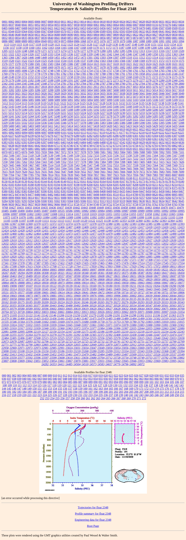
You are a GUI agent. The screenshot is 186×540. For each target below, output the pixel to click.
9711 (70, 204)
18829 (149, 279)
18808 (101, 279)
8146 (57, 181)
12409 (85, 227)
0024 (122, 21)
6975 (18, 152)
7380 (90, 162)
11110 (38, 220)
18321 (61, 272)
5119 (43, 103)
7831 (57, 175)
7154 (103, 155)
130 (115, 385)
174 (156, 388)
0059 (83, 24)
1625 (155, 64)
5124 (76, 103)
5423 (129, 126)
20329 (157, 302)
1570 (148, 60)
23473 (77, 354)
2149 (11, 77)
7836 (63, 175)
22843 (85, 344)
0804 (96, 34)
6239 (31, 135)
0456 (103, 28)
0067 (135, 24)
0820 (122, 34)
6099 (57, 132)
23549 (181, 354)
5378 (83, 122)
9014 (31, 197)
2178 (5, 80)
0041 (24, 24)
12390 (173, 223)
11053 (116, 214)
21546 (13, 321)
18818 (109, 279)
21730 (101, 321)
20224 (61, 302)
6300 (129, 135)
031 (161, 375)
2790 (122, 83)
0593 (122, 31)
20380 (45, 305)
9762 (155, 204)
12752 (141, 250)
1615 (96, 64)
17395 (45, 263)
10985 (109, 210)
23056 (125, 347)
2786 (96, 83)
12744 (85, 250)
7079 (90, 152)
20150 (180, 299)
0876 (148, 38)
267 (118, 398)
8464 (175, 191)
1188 (128, 47)
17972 (157, 266)
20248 (93, 302)
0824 (148, 34)
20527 (109, 305)
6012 (109, 129)
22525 (61, 338)
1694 (11, 70)
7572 (181, 165)
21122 (29, 315)
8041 (38, 178)
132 (125, 385)
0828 (162, 34)
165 (111, 388)
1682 (122, 67)
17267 (125, 259)
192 (65, 391)
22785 (21, 344)
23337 (133, 351)
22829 (69, 344)
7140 (57, 155)
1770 (11, 73)
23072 (157, 347)
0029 (148, 21)
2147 (181, 73)
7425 (175, 162)
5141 (181, 103)
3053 (135, 86)
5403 (31, 126)
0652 (44, 34)
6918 (116, 148)
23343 (141, 351)
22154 (61, 331)
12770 (29, 253)
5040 (135, 93)
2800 (181, 83)
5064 (83, 96)
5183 (44, 109)
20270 (109, 302)
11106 (14, 220)
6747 (77, 145)
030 (156, 375)
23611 (76, 357)
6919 (122, 148)
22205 (117, 331)
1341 (103, 54)
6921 (135, 148)
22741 (117, 341)
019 (100, 375)
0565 (31, 31)
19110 (37, 285)
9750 (103, 204)
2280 (162, 80)
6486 (96, 142)
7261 (18, 162)
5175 (175, 106)
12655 (5, 246)
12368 (21, 223)
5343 (50, 122)
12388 (165, 223)
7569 (175, 165)
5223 (77, 113)
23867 (69, 361)
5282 (135, 116)
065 (151, 378)
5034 (96, 93)
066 (156, 378)
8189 (37, 184)
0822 (135, 34)
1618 (116, 64)
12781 (93, 253)
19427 (133, 289)
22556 (101, 338)
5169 (135, 106)
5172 (155, 106)
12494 (181, 233)
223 (39, 395)
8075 (83, 178)
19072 (173, 282)
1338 (83, 54)
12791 (165, 253)
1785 (83, 73)
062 (136, 378)
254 (52, 398)
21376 (180, 315)
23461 (69, 354)
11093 (101, 217)
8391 (50, 191)
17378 (21, 263)
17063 (13, 259)
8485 (63, 194)
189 (50, 391)
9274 (175, 197)
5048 (175, 93)
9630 (142, 201)
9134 (122, 197)
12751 (133, 250)
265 (108, 398)
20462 (61, 305)
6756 (135, 145)
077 (29, 382)
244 (146, 395)
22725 (85, 341)
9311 (89, 201)
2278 (148, 80)
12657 (21, 246)
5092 (77, 100)
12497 (13, 237)
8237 (44, 188)
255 (57, 398)
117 (49, 385)
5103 (136, 100)
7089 (148, 152)
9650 (11, 204)
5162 (90, 106)
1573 (168, 60)
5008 (116, 90)
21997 (125, 328)
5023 (24, 93)
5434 (168, 126)
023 (121, 375)
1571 (155, 60)
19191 (117, 285)
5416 (83, 126)
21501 (149, 318)
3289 (57, 90)
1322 (11, 54)
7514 (50, 165)
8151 (70, 181)
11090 (77, 217)
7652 (83, 171)
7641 (50, 171)
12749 (117, 250)
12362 (155, 220)
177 (172, 388)
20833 (45, 312)
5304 (37, 119)
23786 (173, 357)
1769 (5, 73)
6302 (142, 135)
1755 (96, 70)
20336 (173, 302)
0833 (11, 38)
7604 (122, 168)
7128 (37, 155)
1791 (122, 73)
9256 (135, 197)
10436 (52, 207)
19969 (77, 295)
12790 (157, 253)
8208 (135, 184)
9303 (63, 201)
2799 (175, 83)
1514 (155, 57)
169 (131, 388)
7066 (50, 152)
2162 (90, 77)
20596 (45, 308)
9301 (50, 201)
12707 (93, 246)
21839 (53, 325)
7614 (181, 168)
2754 (57, 83)
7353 (70, 162)
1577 (11, 64)
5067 (103, 96)
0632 (142, 31)
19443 (149, 289)
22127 (45, 331)
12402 (45, 227)
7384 (103, 162)
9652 (18, 204)
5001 (70, 90)
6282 (90, 135)
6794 (162, 145)
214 (177, 391)
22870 (109, 344)
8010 (5, 178)
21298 (132, 315)
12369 (29, 223)
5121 (57, 103)
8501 (109, 194)
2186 (37, 80)
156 (65, 388)
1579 (24, 64)
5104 (142, 100)
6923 (148, 148)
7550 (103, 165)
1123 (70, 44)
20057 (5, 299)
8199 (83, 184)
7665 (116, 171)
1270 (37, 51)
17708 (53, 266)
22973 (37, 347)
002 (14, 375)
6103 (77, 132)
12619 (85, 240)
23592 (29, 357)
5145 (24, 106)
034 (177, 375)
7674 (148, 171)
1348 (142, 54)
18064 (45, 269)
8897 (181, 194)
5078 (168, 96)
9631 (148, 201)
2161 (83, 77)
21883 (141, 325)
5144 (18, 106)
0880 (168, 38)
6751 (103, 145)
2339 (168, 80)
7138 (44, 155)
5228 (109, 113)
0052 (37, 24)
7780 (24, 175)
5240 (5, 116)
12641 (77, 243)
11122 (91, 220)
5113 (11, 103)
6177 (122, 132)
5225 (90, 113)
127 (100, 385)
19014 (85, 282)
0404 (181, 24)
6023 (148, 129)
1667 (37, 67)
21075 (5, 315)
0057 (70, 24)
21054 (181, 312)
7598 (90, 168)
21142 (44, 315)
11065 (171, 214)
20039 (149, 295)
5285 (155, 116)
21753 (117, 321)
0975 (63, 41)
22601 (133, 338)
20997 (165, 312)
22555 (93, 338)
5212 (11, 113)
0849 (63, 38)
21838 (45, 325)
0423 (63, 28)
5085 (31, 100)
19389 (93, 289)
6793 (155, 145)
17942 (141, 266)
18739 (29, 279)
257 (67, 398)
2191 (70, 80)
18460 (5, 276)
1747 (44, 70)
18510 (37, 276)
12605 (157, 237)
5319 (122, 119)
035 (182, 375)
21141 (37, 315)
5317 (109, 119)
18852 (165, 279)
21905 (5, 328)
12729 (21, 250)
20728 (21, 312)
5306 (50, 119)
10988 (133, 210)
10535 (61, 210)
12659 (37, 246)
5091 (70, 100)
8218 (18, 188)
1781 (57, 73)
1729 (31, 70)
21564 (21, 321)
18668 (149, 276)
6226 (5, 135)
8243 (50, 188)
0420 (44, 28)
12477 (93, 233)
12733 (37, 250)
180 (4, 391)
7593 (57, 168)
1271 (44, 51)
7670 (135, 171)
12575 (125, 237)
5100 (116, 100)
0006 (37, 21)
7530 (63, 165)
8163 (96, 181)
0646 (11, 34)
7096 (175, 152)
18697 (173, 276)
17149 (53, 259)
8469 (5, 194)
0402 (175, 24)
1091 (162, 41)
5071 (122, 96)
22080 (181, 328)
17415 (53, 263)
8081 (90, 178)
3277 (162, 86)
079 (39, 382)
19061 (133, 282)
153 (50, 388)
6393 (24, 142)
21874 (117, 325)
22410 (125, 334)
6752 (109, 145)
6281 (83, 135)
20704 (5, 312)
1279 (96, 51)
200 (106, 391)
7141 (63, 155)
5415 (77, 126)
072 (4, 382)
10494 (29, 210)
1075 (96, 41)
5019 (5, 93)
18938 (53, 282)
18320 (53, 272)
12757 (165, 250)
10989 (141, 210)
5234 (148, 113)
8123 (155, 178)
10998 (22, 214)
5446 (11, 129)
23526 (157, 354)
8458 (162, 191)
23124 (29, 351)
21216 (68, 315)
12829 (85, 256)
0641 (162, 31)
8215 (181, 184)
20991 (157, 312)
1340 (96, 54)
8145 (50, 181)
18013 (173, 266)
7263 (31, 162)
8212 (162, 184)
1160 (31, 47)
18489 (29, 276)
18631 (117, 276)
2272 (109, 80)
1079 (122, 41)
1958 (142, 73)
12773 (37, 253)
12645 (109, 243)
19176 (101, 285)
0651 (37, 34)
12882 (125, 256)
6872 (181, 145)
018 (95, 375)
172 (146, 388)
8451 (155, 191)
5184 (50, 109)
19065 (149, 282)
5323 (148, 119)
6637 (5, 145)
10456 (116, 207)
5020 (11, 93)
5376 (70, 122)
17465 (101, 263)
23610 (69, 357)
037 (9, 378)
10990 (149, 210)
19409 (117, 289)
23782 (165, 357)
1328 (44, 54)
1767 (175, 70)
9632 (155, 201)
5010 (129, 90)
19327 (29, 289)
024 (126, 375)
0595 (135, 31)
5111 (181, 100)
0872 (122, 38)
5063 (77, 96)
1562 (96, 60)
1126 (89, 44)
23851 (37, 361)
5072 (129, 96)
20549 (157, 305)
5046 (162, 93)
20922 (93, 312)
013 (70, 375)
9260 (148, 197)
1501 (90, 57)
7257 (181, 158)
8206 (122, 184)
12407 (69, 227)
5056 (37, 96)
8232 (37, 188)
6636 (181, 142)
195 (80, 391)
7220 (122, 158)
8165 (109, 181)
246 (156, 395)
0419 (37, 28)
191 (60, 391)
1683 (129, 67)
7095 (168, 152)
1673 (77, 67)
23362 (157, 351)
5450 (37, 129)
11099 (140, 217)
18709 (181, 276)
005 (29, 375)
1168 (83, 47)
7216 (109, 158)
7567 (162, 165)
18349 (93, 272)
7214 (96, 158)
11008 (53, 214)
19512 (181, 289)
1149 (141, 44)
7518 (57, 165)
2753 (50, 83)
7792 (37, 175)
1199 (147, 47)
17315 (157, 259)
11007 (45, 214)
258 (72, 398)
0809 (116, 34)
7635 (44, 171)
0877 (155, 38)
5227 (103, 113)
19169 (93, 285)
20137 (148, 299)
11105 (6, 220)
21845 (69, 325)
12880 (109, 256)
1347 (135, 54)
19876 (45, 295)
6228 (18, 135)
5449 (31, 129)
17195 (93, 259)
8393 (63, 191)
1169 (89, 47)
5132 (122, 103)
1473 (83, 57)
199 (100, 391)
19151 (85, 285)
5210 (181, 109)
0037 (11, 24)
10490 (21, 210)
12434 (61, 230)
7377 (77, 162)
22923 (149, 344)
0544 (11, 31)
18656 (141, 276)
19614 (61, 292)
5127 (96, 103)
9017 (37, 197)
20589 (29, 308)
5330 (11, 122)
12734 (45, 250)
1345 (122, 54)
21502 (157, 318)
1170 (96, 47)
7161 (148, 155)
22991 (61, 347)
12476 (85, 233)
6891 (83, 148)
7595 (70, 168)
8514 (129, 194)
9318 (116, 201)
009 (50, 375)
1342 (109, 54)
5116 (31, 103)
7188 (50, 158)
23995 (173, 361)
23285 (101, 351)
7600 (103, 168)
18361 (101, 272)
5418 (96, 126)
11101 (156, 217)
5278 (109, 116)
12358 (131, 220)
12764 (181, 250)
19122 (53, 285)
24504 (77, 364)
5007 (109, 90)
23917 (93, 361)
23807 (5, 361)
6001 (70, 129)
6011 (103, 129)
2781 (63, 83)
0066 (129, 24)
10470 (164, 207)
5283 (142, 116)
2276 (135, 80)
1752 (77, 70)
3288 (50, 90)
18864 (5, 282)
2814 (18, 86)
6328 (31, 139)
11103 (171, 217)
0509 (175, 28)
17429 (77, 263)
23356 (149, 351)
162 (95, 388)
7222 (135, 158)
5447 (18, 129)
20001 (125, 295)
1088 (142, 41)
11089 (69, 217)
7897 (109, 175)
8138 (18, 181)
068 (167, 378)
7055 (37, 152)
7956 (135, 175)
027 (141, 375)
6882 (37, 148)
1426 (24, 57)
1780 (50, 73)
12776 (61, 253)
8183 (11, 184)
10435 (44, 207)
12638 (53, 243)
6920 (129, 148)
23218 (77, 351)
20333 (165, 302)
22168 (77, 331)
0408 (24, 28)
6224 (174, 132)
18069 (61, 269)
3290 (63, 90)
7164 (155, 155)
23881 (85, 361)
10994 (173, 210)
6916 (103, 148)
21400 (21, 318)
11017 (77, 214)
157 (70, 388)
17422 (61, 263)
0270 (162, 24)
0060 (90, 24)
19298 (180, 285)
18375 (125, 272)
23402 (5, 354)
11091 (85, 217)
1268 (31, 51)
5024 (31, 93)
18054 (37, 269)
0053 (44, 24)
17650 (37, 266)
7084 (122, 152)
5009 (122, 90)
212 (167, 391)
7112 (24, 155)
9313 (103, 201)
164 (106, 388)
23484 (101, 354)
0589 (103, 31)
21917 (21, 328)
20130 (108, 299)
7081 (103, 152)
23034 (85, 347)
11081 (30, 217)
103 (161, 382)
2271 (103, 80)
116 (44, 385)
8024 (18, 178)
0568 (50, 31)
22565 (109, 338)
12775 (53, 253)
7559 (142, 165)
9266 (168, 197)
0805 (103, 34)
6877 (18, 148)
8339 (142, 188)
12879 (101, 256)
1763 (148, 70)
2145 (168, 73)
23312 (117, 351)
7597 (83, 168)
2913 (103, 86)
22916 (141, 344)
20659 (149, 308)
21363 (172, 315)
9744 (90, 204)
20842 (53, 312)
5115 (24, 103)
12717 (149, 246)
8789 (135, 194)
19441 (141, 289)
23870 (77, 361)
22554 (85, 338)
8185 (24, 184)
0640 (155, 31)
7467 (31, 165)
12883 (133, 256)
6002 (77, 129)
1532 (57, 60)
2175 (175, 77)
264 (103, 398)
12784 (117, 253)
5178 (11, 109)
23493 (117, 354)
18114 (124, 269)
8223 (24, 188)
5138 (161, 103)
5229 (116, 113)
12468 (45, 233)
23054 (117, 347)
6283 (96, 135)
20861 (61, 312)
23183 (53, 351)
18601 (93, 276)
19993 (109, 295)
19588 (29, 292)
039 (19, 378)
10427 (12, 207)
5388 (129, 122)
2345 (24, 83)
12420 (165, 227)
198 (95, 391)
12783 (109, 253)
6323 (24, 139)
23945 (125, 361)
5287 (162, 116)
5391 (148, 122)
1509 (122, 57)
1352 (168, 54)
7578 (18, 168)
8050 (44, 178)
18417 (165, 272)
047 (60, 378)
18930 (45, 282)
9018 (44, 197)
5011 (135, 90)
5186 (57, 109)
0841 (57, 38)
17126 (37, 259)
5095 (96, 100)
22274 (45, 334)
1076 (103, 41)
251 (182, 395)
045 (50, 378)
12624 (125, 240)
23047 (93, 347)
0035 (5, 24)
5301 (18, 119)
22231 (157, 331)
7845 (77, 175)
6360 (148, 139)
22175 (85, 331)
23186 (61, 351)
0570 (63, 31)
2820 (57, 86)
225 (50, 395)
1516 (168, 57)
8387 (37, 191)
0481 (148, 28)
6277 (57, 135)
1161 (38, 47)
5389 (135, 122)
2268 (83, 80)
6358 (135, 139)
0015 (90, 21)
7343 (44, 162)
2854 (77, 86)
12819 (5, 256)
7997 (162, 175)
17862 (101, 266)
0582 (83, 31)
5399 (5, 126)
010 (55, 375)
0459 (122, 28)
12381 (117, 223)
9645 (181, 201)
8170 (129, 181)
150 (34, 388)
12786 (133, 253)
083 (60, 382)
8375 (175, 188)
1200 (154, 47)
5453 (57, 129)
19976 (93, 295)
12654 (181, 243)
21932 (29, 328)
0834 (18, 38)
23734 (125, 357)
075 (19, 382)
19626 (77, 292)
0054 (50, 24)
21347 (164, 315)
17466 (109, 263)
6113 (83, 132)
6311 (18, 139)
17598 (13, 266)
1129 (109, 44)
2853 (70, 86)
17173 (77, 259)
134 (136, 385)
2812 (5, 86)
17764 (77, 266)
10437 (60, 207)
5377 (77, 122)
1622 (135, 64)
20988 (149, 312)
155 (60, 388)
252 (42, 398)
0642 (168, 31)
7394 (116, 162)
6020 (129, 129)
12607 (173, 237)
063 (141, 378)
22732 (101, 341)
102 (156, 382)
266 (113, 398)
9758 (135, 204)
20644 (141, 308)
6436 (70, 142)
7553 (116, 165)
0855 (96, 38)
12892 (181, 256)
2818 (44, 86)
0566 (37, 31)
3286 (37, 90)
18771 (69, 279)
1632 (181, 64)
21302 (140, 315)
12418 (149, 227)
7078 (83, 152)
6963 (168, 148)
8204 (109, 184)
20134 (124, 299)
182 (14, 391)
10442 (76, 207)
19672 (101, 292)
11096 (116, 217)
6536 (109, 142)
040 (24, 378)
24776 (117, 364)
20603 (61, 308)
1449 (44, 57)
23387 (173, 351)
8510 (116, 194)
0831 (181, 34)
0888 (18, 41)
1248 (24, 51)
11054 (124, 214)
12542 (45, 237)
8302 (129, 188)
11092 (93, 217)
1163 (51, 47)
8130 (5, 181)
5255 (96, 116)
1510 (129, 57)
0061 (96, 24)
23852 (45, 361)
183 (19, 391)
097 (131, 382)
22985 (53, 347)
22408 (117, 334)
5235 (155, 113)
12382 (125, 223)
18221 (164, 269)
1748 (50, 70)
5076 (155, 96)
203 (121, 391)
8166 (116, 181)
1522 (24, 60)
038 (14, 378)
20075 (29, 299)
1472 (77, 57)
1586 (70, 64)
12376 (77, 223)
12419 (157, 227)
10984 (101, 210)
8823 (162, 194)
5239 (181, 113)
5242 (18, 116)
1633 (5, 67)
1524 (37, 60)
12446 (85, 230)
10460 (132, 207)
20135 (132, 299)
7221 (129, 158)
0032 (168, 21)
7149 (70, 155)
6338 (70, 139)
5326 (168, 119)
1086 (129, 41)
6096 (38, 132)
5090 (64, 100)
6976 (24, 152)
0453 (83, 28)
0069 (148, 24)
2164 (103, 77)
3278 (168, 86)
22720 (61, 341)
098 (136, 382)
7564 (155, 165)
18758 (45, 279)
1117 (32, 44)
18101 (109, 269)
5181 (31, 109)
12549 (69, 237)
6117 (96, 132)
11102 (163, 217)
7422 (168, 162)
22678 (13, 341)
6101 (64, 132)
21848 (77, 325)
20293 (141, 302)
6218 (142, 132)
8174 (148, 181)
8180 (181, 181)
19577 (21, 292)
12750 (125, 250)
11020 (101, 214)
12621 (101, 240)
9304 (70, 201)
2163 (96, 77)
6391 (11, 142)
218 (14, 395)
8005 (168, 175)
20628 (117, 308)
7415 (162, 162)
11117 (68, 220)
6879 (24, 148)
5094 (90, 100)
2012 (148, 73)
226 (55, 395)
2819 (50, 86)
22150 (53, 331)
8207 (129, 184)
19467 (165, 289)
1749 (57, 70)
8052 (51, 178)
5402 (24, 126)
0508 (168, 28)
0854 (90, 38)
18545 (45, 276)
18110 (117, 269)
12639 (61, 243)
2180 (18, 80)
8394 (70, 191)
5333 (31, 122)
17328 (173, 259)
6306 (168, 135)
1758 (116, 70)
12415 (125, 227)
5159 (70, 106)
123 (80, 385)
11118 (76, 220)
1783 (70, 73)
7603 (116, 168)
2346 (31, 83)
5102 (129, 100)
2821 (63, 86)
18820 (117, 279)
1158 (19, 47)
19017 (93, 282)
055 (100, 378)
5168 (129, 106)
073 (9, 382)
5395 (162, 122)
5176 (181, 106)
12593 (141, 237)
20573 (5, 308)
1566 (122, 60)
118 (54, 385)
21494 (133, 318)
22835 (77, 344)
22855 (101, 344)
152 (45, 388)
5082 (11, 100)
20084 (45, 299)
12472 (61, 233)
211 (161, 391)
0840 (50, 38)
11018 (85, 214)
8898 (5, 197)
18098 (101, 269)
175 (161, 388)
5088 (51, 100)
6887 (63, 148)
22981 (45, 347)
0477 (129, 28)
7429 (5, 165)
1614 (90, 64)
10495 (37, 210)
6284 (103, 135)
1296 (129, 51)
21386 (13, 318)
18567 (69, 276)
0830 (175, 34)
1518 (181, 57)
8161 (83, 181)
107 (182, 382)
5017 (175, 90)
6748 (83, 145)
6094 (24, 132)
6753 (116, 145)
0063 (109, 24)
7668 (129, 171)
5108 (168, 100)
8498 (96, 194)
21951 (53, 328)
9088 (63, 197)
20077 (37, 299)
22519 (53, 338)
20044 (173, 295)
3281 (5, 90)
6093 (18, 132)
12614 (45, 240)
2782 (70, 83)
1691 (175, 67)
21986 (109, 328)
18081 (69, 269)
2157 (63, 77)
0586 (96, 31)
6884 (50, 148)
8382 (18, 191)
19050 (125, 282)
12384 (141, 223)
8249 (63, 188)
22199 (109, 331)
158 (75, 388)
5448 (24, 129)
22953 (173, 344)
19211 (132, 285)
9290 (11, 201)
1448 (37, 57)
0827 (155, 34)
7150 (76, 155)
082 (55, 382)
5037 (116, 93)
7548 (96, 165)
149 (29, 388)
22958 (5, 347)
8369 (155, 188)
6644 (50, 145)
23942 (117, 361)
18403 (157, 272)
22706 (45, 341)
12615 (53, 240)
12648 (133, 243)
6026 (168, 129)
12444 (69, 230)
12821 (21, 256)
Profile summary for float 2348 (93, 513)
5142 (5, 106)
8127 (174, 178)
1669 (50, 67)
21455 (69, 318)
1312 (135, 51)
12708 (101, 246)
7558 (135, 165)
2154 (44, 77)
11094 (109, 217)
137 (151, 385)
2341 (181, 80)
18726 (13, 279)
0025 (129, 21)
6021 (135, 129)
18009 (165, 266)
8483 (57, 194)
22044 (141, 328)
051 (80, 378)
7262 (24, 162)
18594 (85, 276)
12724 (173, 246)
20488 (69, 305)
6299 (122, 135)
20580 (21, 308)
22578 (117, 338)
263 (98, 398)
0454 (90, 28)
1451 (57, 57)
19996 (117, 295)
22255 (13, 334)
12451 (125, 230)
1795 (135, 73)
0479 (142, 28)
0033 (175, 21)
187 (39, 391)
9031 (57, 197)
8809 (148, 194)
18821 (125, 279)
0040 (18, 24)
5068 (109, 96)
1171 (102, 47)
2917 (129, 86)
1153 (166, 44)
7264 (37, 162)
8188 (31, 184)
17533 (149, 263)
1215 (11, 51)
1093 (175, 41)
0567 (44, 31)
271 (139, 398)
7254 (175, 158)
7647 (63, 171)
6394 (31, 142)
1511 (135, 57)
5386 (122, 122)
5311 (83, 119)
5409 (37, 126)
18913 (29, 282)
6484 (83, 142)
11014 (69, 214)
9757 (129, 204)
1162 (44, 47)
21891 (165, 325)
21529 (181, 318)
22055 (149, 328)
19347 (53, 289)
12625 (133, 240)
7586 (37, 168)
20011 (140, 295)
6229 (24, 135)
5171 (148, 106)
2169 (135, 77)
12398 (21, 227)
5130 (109, 103)
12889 (173, 256)
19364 (77, 289)
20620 (93, 308)
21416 (29, 318)
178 (177, 388)
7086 (135, 152)
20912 (77, 312)
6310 (11, 139)
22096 (29, 331)
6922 (142, 148)
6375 (168, 139)
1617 (109, 64)
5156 (50, 106)
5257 (103, 116)
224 (45, 395)
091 (100, 382)
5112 (5, 103)
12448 (101, 230)
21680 (85, 321)
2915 (116, 86)
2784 (83, 83)
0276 (168, 24)
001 (9, 375)
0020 (116, 21)
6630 (148, 142)
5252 (83, 116)
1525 (44, 60)
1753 (83, 70)
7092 (162, 152)
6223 (168, 132)
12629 (165, 240)
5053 (24, 96)
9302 (57, 201)
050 (75, 378)
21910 (13, 328)
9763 (162, 204)
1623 (142, 64)
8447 (142, 191)
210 (156, 391)
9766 (181, 204)
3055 (148, 86)
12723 (165, 246)
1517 (175, 57)
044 (45, 378)
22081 (5, 331)
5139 (168, 103)
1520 (11, 60)
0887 (11, 41)
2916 (122, 86)
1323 (18, 54)
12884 (141, 256)
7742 (18, 175)
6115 (90, 132)
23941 (109, 361)
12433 (53, 230)
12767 (5, 253)
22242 (173, 331)
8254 (83, 188)
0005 (31, 21)
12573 (117, 237)
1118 (38, 44)
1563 (103, 60)
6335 (50, 139)
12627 (149, 240)
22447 (157, 334)
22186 (101, 331)
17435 (85, 263)
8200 (90, 184)
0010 (57, 21)
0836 (31, 38)
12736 (53, 250)
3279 (175, 86)
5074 (142, 96)
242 (136, 395)
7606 (135, 168)
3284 (24, 90)
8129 (181, 178)
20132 (116, 299)
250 (177, 395)
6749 (90, 145)
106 (177, 382)
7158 (129, 155)
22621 (149, 338)
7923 (116, 175)
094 (116, 382)
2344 (18, 83)
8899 (11, 197)
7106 (11, 155)
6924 (155, 148)
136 (146, 385)
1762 (142, 70)
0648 (18, 34)
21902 (181, 325)
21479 (101, 318)
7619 (18, 171)
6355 (116, 139)
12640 (69, 243)
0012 (70, 21)
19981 (101, 295)
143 (181, 385)
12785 (125, 253)
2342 (5, 83)
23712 (109, 357)
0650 (31, 34)
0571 (70, 31)
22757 (165, 341)
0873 (129, 38)
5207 (162, 109)
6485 (90, 142)
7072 (63, 152)
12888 (165, 256)
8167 (122, 181)
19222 (148, 285)
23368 (165, 351)
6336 (57, 139)
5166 (116, 106)
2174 (168, 77)
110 (15, 385)
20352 (5, 305)
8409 (109, 191)
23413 (13, 354)
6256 (37, 135)
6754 (122, 145)
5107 (162, 100)
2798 (168, 83)
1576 (5, 64)
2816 (31, 86)
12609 (5, 240)
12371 (45, 223)
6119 (102, 132)
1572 (162, 60)
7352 (63, 162)
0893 (31, 41)
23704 (101, 357)
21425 (37, 318)
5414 (70, 126)
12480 (117, 233)
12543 (53, 237)
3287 (44, 90)
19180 (109, 285)
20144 (164, 299)
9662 (50, 204)
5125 (83, 103)
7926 (122, 175)
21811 (172, 321)
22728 (93, 341)
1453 (70, 57)
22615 (141, 338)
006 (34, 375)
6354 (109, 139)
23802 (181, 357)
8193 (50, 184)
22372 (101, 334)
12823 (37, 256)
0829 (168, 34)
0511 (4, 31)
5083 (18, 100)
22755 (157, 341)
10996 (6, 214)
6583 (129, 142)
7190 (63, 158)
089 (90, 382)
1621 (129, 64)
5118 (37, 103)
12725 (181, 246)
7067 (57, 152)
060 (126, 378)
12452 (133, 230)
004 (24, 375)
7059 (44, 152)
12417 (141, 227)
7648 (70, 171)
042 (34, 378)
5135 (142, 103)
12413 (117, 227)
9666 (57, 204)
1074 (90, 41)
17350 (13, 263)
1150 (147, 44)
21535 (5, 321)
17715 (61, 266)
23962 (149, 361)
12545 (61, 237)
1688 (162, 67)
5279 (116, 116)
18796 (93, 279)
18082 (77, 269)
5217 (44, 113)
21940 (45, 328)
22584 (125, 338)
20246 (85, 302)
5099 (109, 100)
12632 (5, 243)
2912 (96, 86)
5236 (162, 113)
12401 (37, 227)
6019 (122, 129)
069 (172, 378)
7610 (155, 168)
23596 (37, 357)
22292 (77, 334)
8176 (162, 181)
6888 (70, 148)
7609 (148, 168)
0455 (96, 28)
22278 (53, 334)
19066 (157, 282)
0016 (96, 21)
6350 (90, 139)
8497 (90, 194)
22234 (165, 331)
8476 (24, 194)
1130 (115, 44)
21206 (60, 315)
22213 (133, 331)
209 (151, 391)
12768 (13, 253)
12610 (13, 240)
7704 (11, 175)
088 (85, 382)
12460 (13, 233)
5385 (116, 122)
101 (151, 382)
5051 (11, 96)
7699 (181, 171)
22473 (165, 334)
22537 (69, 338)
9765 (175, 204)
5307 (57, 119)
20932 (109, 312)
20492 (77, 305)
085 (70, 382)
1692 (181, 67)
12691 (53, 246)
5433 (162, 126)
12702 (85, 246)
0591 (109, 31)
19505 (173, 289)
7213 (90, 158)
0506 (155, 28)
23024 (69, 347)
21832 (29, 325)
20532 (125, 305)
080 (45, 382)
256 (62, 398)
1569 (142, 60)
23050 (109, 347)
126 (95, 385)
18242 (180, 269)
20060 (21, 299)
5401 (18, 126)
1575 (181, 60)
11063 (164, 214)
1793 (129, 73)
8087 (109, 178)
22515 (45, 338)
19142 (77, 285)
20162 (5, 302)
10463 (148, 207)
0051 (31, 24)
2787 (103, 83)
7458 (24, 165)
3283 (18, 90)
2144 (162, 73)
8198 (77, 184)
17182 (85, 259)
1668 (44, 67)
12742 (77, 250)
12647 (125, 243)
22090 (13, 331)
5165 (109, 106)
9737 (83, 204)
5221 (63, 113)
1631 (175, 64)
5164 (103, 106)
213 (172, 391)
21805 (157, 321)
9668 (63, 204)
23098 (5, 351)
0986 (77, 41)
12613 (37, 240)
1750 (63, 70)
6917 (109, 148)
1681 (116, 67)
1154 (173, 44)
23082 (173, 347)
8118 (142, 178)
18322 (69, 272)
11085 (53, 217)
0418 (31, 28)
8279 (103, 188)
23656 (85, 357)
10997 (14, 214)
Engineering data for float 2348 (93, 519)
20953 (117, 312)
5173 (162, 106)
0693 (90, 34)
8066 (70, 178)
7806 (44, 175)
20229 (69, 302)
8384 (31, 191)
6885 (57, 148)
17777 (85, 266)
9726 (77, 204)
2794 (142, 83)
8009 (181, 175)
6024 (155, 129)
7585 (31, 168)
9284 (5, 201)
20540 (141, 305)
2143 (155, 73)
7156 (116, 155)
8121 (148, 178)
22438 (133, 334)
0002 (11, 21)
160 (85, 388)
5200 (148, 109)
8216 (5, 188)
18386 (133, 272)
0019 (109, 21)
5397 (175, 122)
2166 (116, 77)
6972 (11, 152)
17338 (181, 259)
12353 (123, 220)
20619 (85, 308)
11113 (60, 220)
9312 (96, 201)
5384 (109, 122)
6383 (5, 142)
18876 (13, 282)
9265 (162, 197)
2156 (57, 77)
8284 (116, 188)
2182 (31, 80)
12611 (21, 240)
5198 (135, 109)
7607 (142, 168)
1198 (141, 47)
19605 (53, 292)
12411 (100, 227)
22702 (37, 341)
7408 (148, 162)
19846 (21, 295)
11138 (107, 220)
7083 (116, 152)
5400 (11, 126)
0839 (44, 38)
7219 (116, 158)
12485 (157, 233)
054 (95, 378)
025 (131, 375)
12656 (13, 246)
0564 (24, 31)
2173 (162, 77)
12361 (147, 220)
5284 (148, 116)
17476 (125, 263)
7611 (161, 168)
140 (166, 385)
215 (182, 391)
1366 (11, 57)
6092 (11, 132)
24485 (69, 364)
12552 (93, 237)
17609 (21, 266)
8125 (161, 178)
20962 (125, 312)
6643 (44, 145)
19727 (141, 292)
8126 (168, 178)
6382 (181, 139)
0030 (155, 21)
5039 (129, 93)
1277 (83, 51)
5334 (37, 122)
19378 (85, 289)
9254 (129, 197)
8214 (175, 184)
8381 (11, 191)
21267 (84, 315)
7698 (175, 171)
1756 (103, 70)
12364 (171, 220)
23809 (21, 361)
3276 (155, 86)
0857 (109, 38)
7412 (155, 162)
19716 (125, 292)
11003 (37, 214)
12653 (173, 243)
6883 (44, 148)
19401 (109, 289)
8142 (31, 181)
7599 (96, 168)
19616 (69, 292)
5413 (63, 126)
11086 (61, 217)
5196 (122, 109)
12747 (101, 250)
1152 (160, 44)
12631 (181, 240)
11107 (22, 220)
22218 (141, 331)
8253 (77, 188)
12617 (69, 240)
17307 (141, 259)
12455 (157, 230)
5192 (96, 109)
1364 (181, 54)
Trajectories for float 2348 (93, 507)
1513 (148, 57)
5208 (168, 109)
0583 (90, 31)
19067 (165, 282)
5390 (142, 122)
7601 (109, 168)
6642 (37, 145)
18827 (141, 279)
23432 (29, 354)
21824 (13, 325)
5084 (24, 100)
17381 (29, 263)
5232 (135, 113)
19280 (164, 285)
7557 (129, 165)
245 (151, 395)
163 (100, 388)
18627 (109, 276)
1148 (134, 44)
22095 (21, 331)
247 (161, 395)
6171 (116, 132)
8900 (18, 197)
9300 (44, 201)
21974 (85, 328)
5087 (44, 100)
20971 (141, 312)
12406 (61, 227)
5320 (129, 119)
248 (167, 395)
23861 (61, 361)
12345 (115, 220)
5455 (63, 129)
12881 (117, 256)
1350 (155, 54)
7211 (76, 158)
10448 (92, 207)
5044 (148, 93)
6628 (135, 142)
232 (85, 395)
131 (120, 385)
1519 (5, 60)
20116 (100, 299)
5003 (83, 90)
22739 (109, 341)
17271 (133, 259)
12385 (149, 223)
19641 (85, 292)
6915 (96, 148)
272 (144, 398)
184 (24, 391)
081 (50, 382)
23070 (149, 347)
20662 (157, 308)
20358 (21, 305)
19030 (109, 282)
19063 (141, 282)
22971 (21, 347)
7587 (44, 168)
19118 (44, 285)
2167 (122, 77)
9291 (18, 201)
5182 (37, 109)
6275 (44, 135)
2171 (148, 77)
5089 (57, 100)
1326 (31, 54)
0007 (44, 21)
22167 (69, 331)
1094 (181, 41)
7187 (44, 158)
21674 (69, 321)
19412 (125, 289)
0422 (57, 28)
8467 (181, 191)
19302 (5, 289)
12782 (101, 253)
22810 (53, 344)
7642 (57, 171)
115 (39, 385)
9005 (24, 197)
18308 (45, 272)
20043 (165, 295)
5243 (24, 116)
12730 (29, 250)
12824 (45, 256)
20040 (157, 295)
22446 (149, 334)
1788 (103, 73)
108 (4, 385)
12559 (109, 237)
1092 (168, 41)
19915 (61, 295)
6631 (155, 142)
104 (167, 382)
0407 (18, 28)
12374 (69, 223)
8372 (162, 188)
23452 (53, 354)
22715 (53, 341)
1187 (121, 47)
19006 (77, 282)
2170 (142, 77)
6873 (5, 148)
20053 (181, 295)
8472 (11, 194)
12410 (93, 227)
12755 (157, 250)
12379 (101, 223)
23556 (5, 357)
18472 (21, 276)
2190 (63, 80)
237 (111, 395)
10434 (36, 207)
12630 (173, 240)
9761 (148, 204)
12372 (53, 223)
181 (9, 391)
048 (65, 378)
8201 (96, 184)
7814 (50, 175)
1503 (103, 57)
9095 (90, 197)
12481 (125, 233)
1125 (83, 44)
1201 (160, 47)
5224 (83, 113)
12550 (77, 237)
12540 (29, 237)
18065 (53, 269)
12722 (157, 246)
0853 (83, 38)
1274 (63, 51)
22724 (77, 341)
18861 (173, 279)
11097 (124, 217)
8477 (31, 194)
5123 (70, 103)
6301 (135, 135)
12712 (125, 246)
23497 (125, 354)
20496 (85, 305)
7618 (11, 171)
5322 (142, 119)
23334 (125, 351)
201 (111, 391)
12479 (109, 233)
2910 (83, 86)
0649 (24, 34)
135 (141, 385)
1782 (63, 73)
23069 (141, 347)
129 (110, 385)
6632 (162, 142)
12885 (149, 256)
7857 (96, 175)
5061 (63, 96)
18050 (29, 269)
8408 (103, 191)
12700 (69, 246)
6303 (148, 135)
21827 (21, 325)
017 (90, 375)
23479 (85, 354)
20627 (109, 308)
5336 (44, 122)
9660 (44, 204)
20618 (77, 308)
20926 (101, 312)
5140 (174, 103)
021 (111, 375)
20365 (29, 305)
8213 (168, 184)
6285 (109, 135)
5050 (5, 96)
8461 (168, 191)
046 (55, 378)
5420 (109, 126)
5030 (70, 93)
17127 (45, 259)
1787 (96, 73)
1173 (115, 47)
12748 (109, 250)
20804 (29, 312)
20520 (93, 305)
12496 (5, 237)
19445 (157, 289)
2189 (57, 80)
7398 (122, 162)
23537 (173, 354)
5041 (142, 93)
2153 (37, 77)
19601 (45, 292)
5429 (155, 126)
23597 (45, 357)
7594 (63, 168)
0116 (155, 24)
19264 (156, 285)
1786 (90, 73)
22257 (21, 334)
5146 (31, 106)
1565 (116, 60)
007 (39, 375)
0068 (142, 24)
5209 (175, 109)
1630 (168, 64)
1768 (181, 70)
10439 (68, 207)
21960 (61, 328)
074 (14, 382)
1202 (167, 47)
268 (123, 398)
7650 (77, 171)
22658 (181, 338)
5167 (122, 106)
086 (75, 382)
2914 (109, 86)
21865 (101, 325)
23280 (93, 351)
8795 (142, 194)
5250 (70, 116)
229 (70, 395)
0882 (181, 38)
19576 (13, 292)
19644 (93, 292)
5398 (181, 122)
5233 (142, 113)
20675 (165, 308)
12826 (61, 256)
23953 (141, 361)
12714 (133, 246)
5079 (175, 96)
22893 (125, 344)
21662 (45, 321)
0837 (37, 38)
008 (45, 375)
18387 (141, 272)
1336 (70, 54)
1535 (70, 60)
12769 (21, 253)
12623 (117, 240)
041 (29, 378)
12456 (165, 230)
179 (182, 388)
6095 (31, 132)
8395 (77, 191)
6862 (175, 145)
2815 (24, 86)
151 (39, 388)
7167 (174, 155)
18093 (85, 269)
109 (9, 385)
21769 (125, 321)
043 (39, 378)
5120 (50, 103)
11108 (30, 220)
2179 (11, 80)
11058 (148, 214)
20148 (172, 299)
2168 (129, 77)
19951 (69, 295)
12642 (85, 243)
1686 (148, 67)
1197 (134, 47)
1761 (135, 70)
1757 (109, 70)
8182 (5, 184)
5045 (155, 93)
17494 (133, 263)
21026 (173, 312)
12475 (77, 233)
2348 (44, 83)
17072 (21, 259)
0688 (57, 34)
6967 (175, 148)
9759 (142, 204)
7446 (18, 165)
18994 (69, 282)
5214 (24, 113)
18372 (117, 272)
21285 (100, 315)
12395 (5, 227)
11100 (148, 217)
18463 (13, 276)
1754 (90, 70)
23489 (109, 354)
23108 (21, 351)
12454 (149, 230)
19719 (133, 292)
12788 (149, 253)
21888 (149, 325)
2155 (50, 77)
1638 (31, 67)
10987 (125, 210)
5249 (63, 116)
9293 (24, 201)
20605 (69, 308)
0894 (37, 41)
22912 (133, 344)
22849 (93, 344)
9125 (116, 197)
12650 (149, 243)
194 (75, 391)
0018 (103, 21)
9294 (31, 201)
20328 (149, 302)
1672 (70, 67)
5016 (168, 90)
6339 (77, 139)
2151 (24, 77)
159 (80, 388)
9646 (5, 204)
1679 (109, 67)
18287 (13, 272)
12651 (157, 243)
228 (65, 395)
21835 (37, 325)
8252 (70, 188)
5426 (148, 126)
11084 (45, 217)
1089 (148, 41)
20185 (29, 302)
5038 (122, 93)
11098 (132, 217)
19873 (29, 295)
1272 (50, 51)
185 (29, 391)
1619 (122, 64)
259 (78, 398)
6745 (63, 145)
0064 (116, 24)
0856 (103, 38)
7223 (142, 158)
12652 (165, 243)
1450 (50, 57)
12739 (61, 250)
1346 (129, 54)
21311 (148, 315)
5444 (181, 126)
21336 (156, 315)
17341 (5, 263)
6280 (77, 135)
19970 (85, 295)
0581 (77, 31)
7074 (70, 152)
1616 (103, 64)
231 (80, 395)
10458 (124, 207)
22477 (181, 334)
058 (116, 378)
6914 (90, 148)
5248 (57, 116)
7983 (155, 175)
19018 (101, 282)
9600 (129, 201)
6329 (37, 139)
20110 (93, 299)
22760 (173, 341)
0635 (148, 31)
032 (167, 375)
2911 (89, 86)
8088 (116, 178)
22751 (141, 341)
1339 (90, 54)
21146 (52, 315)
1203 (173, 47)
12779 (77, 253)
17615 (29, 266)
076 (24, 382)
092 (106, 382)
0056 (63, 24)
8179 (175, 181)
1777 (31, 73)
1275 (70, 51)
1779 (44, 73)
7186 (37, 158)
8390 (44, 191)
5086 (38, 100)
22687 (21, 341)
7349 (57, 162)
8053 (57, 178)
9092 (77, 197)
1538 (90, 60)
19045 (117, 282)
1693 (5, 70)
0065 (122, 24)
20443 (53, 305)
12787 (141, 253)
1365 (5, 57)
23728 (117, 357)
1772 (18, 73)
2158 (70, 77)
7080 (96, 152)
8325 (135, 188)
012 (65, 375)
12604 (149, 237)
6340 (83, 139)
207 (141, 391)
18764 (61, 279)
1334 (57, 54)
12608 (181, 237)
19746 (157, 292)
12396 (13, 227)
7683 (162, 171)
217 (9, 395)
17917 (125, 266)
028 (146, 375)
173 (151, 388)
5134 (135, 103)
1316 (162, 51)
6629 (142, 142)
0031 (162, 21)
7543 (77, 165)
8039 (31, 178)
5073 (135, 96)
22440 (141, 334)
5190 (83, 109)
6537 (116, 142)
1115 (19, 44)
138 (156, 385)
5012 (142, 90)
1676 (90, 67)
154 (55, 388)
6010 (96, 129)
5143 (11, 106)
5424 (135, 126)
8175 (155, 181)
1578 (18, 64)
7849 (83, 175)
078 (34, 382)
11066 (179, 214)
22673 (5, 341)
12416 (133, 227)
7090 (155, 152)
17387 (37, 263)
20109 (85, 299)
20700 (181, 308)
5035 (103, 93)
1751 (70, 70)
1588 (83, 64)
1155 (179, 44)
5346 (63, 122)
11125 (99, 220)
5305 (44, 119)
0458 (116, 28)
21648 (37, 321)
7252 (162, 158)
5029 (63, 93)
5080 (181, 96)
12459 (5, 233)
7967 (142, 175)
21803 (149, 321)
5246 (44, 116)
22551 (77, 338)
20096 (61, 299)
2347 (37, 83)
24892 (133, 364)
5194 (109, 109)
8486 (70, 194)
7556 (122, 165)
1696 (24, 70)
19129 (61, 285)
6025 (162, 129)
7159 (135, 155)
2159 (77, 77)
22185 (93, 331)
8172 (135, 181)
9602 (135, 201)
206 (136, 391)
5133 (129, 103)
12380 (109, 223)
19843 (13, 295)
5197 (129, 109)
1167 (76, 47)
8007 (175, 175)
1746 (37, 70)
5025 (37, 93)
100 (146, 382)
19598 (37, 292)
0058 (77, 24)
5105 (149, 100)
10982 (85, 210)
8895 (175, 194)
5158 (63, 106)
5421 (116, 126)
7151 (83, 155)
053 (90, 378)
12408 (77, 227)
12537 (21, 237)
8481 (44, 194)
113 (29, 385)
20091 (53, 299)
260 (83, 398)
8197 (70, 184)
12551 (85, 237)
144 (4, 388)
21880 (133, 325)
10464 (156, 207)
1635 (18, 67)
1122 (63, 44)
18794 (85, 279)
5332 (24, 122)
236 (106, 395)
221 (29, 395)
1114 (13, 44)
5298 (181, 116)
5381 (96, 122)
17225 (101, 259)
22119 (37, 331)
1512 (142, 57)
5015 (162, 90)
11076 (22, 217)
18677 (157, 276)
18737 (21, 279)
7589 (50, 168)
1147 (128, 44)
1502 (96, 57)
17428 (69, 263)
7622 (31, 171)
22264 (29, 334)
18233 (172, 269)
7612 (168, 168)
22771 (5, 344)
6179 (129, 132)
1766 (168, 70)
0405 (5, 28)
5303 (31, 119)
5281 (129, 116)
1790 (116, 73)
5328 (181, 119)
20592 (37, 308)
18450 (181, 272)
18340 (85, 272)
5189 (77, 109)
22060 (157, 328)
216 (4, 395)
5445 (5, 129)
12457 (173, 230)
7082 (109, 152)
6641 (31, 145)
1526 (50, 60)
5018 (181, 90)
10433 (28, 207)
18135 (132, 269)
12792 (173, 253)
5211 (4, 113)
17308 (149, 259)
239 (121, 395)
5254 (90, 116)
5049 (181, 93)
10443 (84, 207)
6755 (129, 145)
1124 (76, 44)
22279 (61, 334)
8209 (142, 184)
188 (45, 391)
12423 (181, 227)
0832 (5, 38)
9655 (24, 204)
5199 (142, 109)
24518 (85, 364)
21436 (53, 318)
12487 (165, 233)
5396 (168, 122)
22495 (13, 338)
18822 (133, 279)
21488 (117, 318)
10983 (93, 210)
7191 (70, 158)
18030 (13, 269)
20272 (117, 302)
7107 (18, 155)
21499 (141, 318)
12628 (157, 240)
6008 (90, 129)
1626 (162, 64)
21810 (165, 321)
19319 (21, 289)
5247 (50, 116)
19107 (29, 285)
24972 (141, 364)
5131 (115, 103)
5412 (57, 126)
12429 (29, 230)
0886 (5, 41)
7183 (18, 158)
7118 (31, 155)
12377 (85, 223)
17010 (5, 259)
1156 (6, 47)
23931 (101, 361)
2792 (135, 83)
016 (85, 375)
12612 (29, 240)
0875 (142, 38)
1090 (155, 41)
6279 (70, 135)
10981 (77, 210)
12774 (45, 253)
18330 (77, 272)
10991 (157, 210)
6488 (103, 142)
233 (90, 395)
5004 (90, 90)
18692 (165, 276)
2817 (37, 86)
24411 (60, 364)
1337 (77, 54)
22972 (29, 347)
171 (141, 388)
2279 (155, 80)
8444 (135, 191)
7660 (96, 171)
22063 (165, 328)
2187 (44, 80)
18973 (61, 282)
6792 (148, 145)
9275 (181, 197)
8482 (50, 194)
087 (80, 382)
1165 (63, 47)
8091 (123, 178)
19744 (149, 292)
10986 (117, 210)
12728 (13, 250)
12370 (37, 223)
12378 (93, 223)
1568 (135, 60)
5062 (70, 96)
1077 (109, 41)
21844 (61, 325)
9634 (162, 201)
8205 (116, 184)
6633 (168, 142)
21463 (77, 318)
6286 (116, 135)
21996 (117, 328)
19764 (173, 292)
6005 (83, 129)
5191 (90, 109)
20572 (181, 305)
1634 (11, 67)
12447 (93, 230)
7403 (135, 162)
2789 (116, 83)
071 (182, 378)
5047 (168, 93)
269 (128, 398)
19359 (69, 289)
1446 (31, 57)
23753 (149, 357)
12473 (69, 233)
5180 (24, 109)
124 (85, 385)
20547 (149, 305)
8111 (135, 178)
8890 (168, 194)
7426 (181, 162)
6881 (31, 148)
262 (93, 398)
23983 (165, 361)
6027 (175, 129)
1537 (83, 60)
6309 (5, 139)
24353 (53, 364)
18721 (5, 279)
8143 (37, 181)
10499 (53, 210)
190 (55, 391)
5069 (116, 96)
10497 (45, 210)
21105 (13, 315)
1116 (25, 44)
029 (151, 375)
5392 (155, 122)
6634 (175, 142)
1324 (24, 54)
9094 (83, 197)
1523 (31, 60)
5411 (50, 126)
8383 (24, 191)
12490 (173, 233)
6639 (18, 145)
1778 (37, 73)
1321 (5, 54)
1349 (148, 54)
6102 (70, 132)
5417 (90, 126)
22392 (109, 334)
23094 (181, 347)
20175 (21, 302)
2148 (5, 77)
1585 (63, 64)
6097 (44, 132)
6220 (155, 132)
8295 (122, 188)
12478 (101, 233)
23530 (165, 354)
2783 (77, 83)
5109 (175, 100)
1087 (135, 41)
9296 (37, 201)
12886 (157, 256)
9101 (109, 197)
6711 (57, 145)
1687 (155, 67)
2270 (96, 80)
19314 (13, 289)
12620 (93, 240)
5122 (63, 103)
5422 (122, 126)
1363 (175, 54)
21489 (125, 318)
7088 (142, 152)
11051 (108, 214)
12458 (181, 230)
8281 (109, 188)
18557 (61, 276)
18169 (148, 269)
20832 (37, 312)
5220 (57, 113)
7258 (5, 162)
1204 (180, 47)
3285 (31, 90)
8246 (57, 188)
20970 (133, 312)
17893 (109, 266)
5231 (129, 113)
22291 (69, 334)
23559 (13, 357)
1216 (18, 51)
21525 (173, 318)
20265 (101, 302)
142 (176, 385)
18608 (101, 276)
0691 (77, 34)
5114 (18, 103)
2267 (77, 80)
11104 (179, 217)
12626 (141, 240)
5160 (77, 106)
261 (88, 398)
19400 (101, 289)
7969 (148, 175)
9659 (37, 204)
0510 (181, 28)
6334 (44, 139)
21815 (181, 321)
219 (19, 395)
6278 (63, 135)
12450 (117, 230)
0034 (181, 21)
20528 (117, 305)
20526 (101, 305)
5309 (70, 119)
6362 (162, 139)
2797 (162, 83)
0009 (50, 21)
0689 (63, 34)
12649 (141, 243)
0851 (70, 38)
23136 (37, 351)
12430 (37, 230)
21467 (85, 318)
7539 (70, 165)
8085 (103, 178)
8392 (57, 191)
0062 (103, 24)
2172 (155, 77)
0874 (135, 38)
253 (47, 398)
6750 (96, 145)
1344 (116, 54)
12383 (133, 223)
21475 (93, 318)
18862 (181, 279)
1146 (121, 44)
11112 (53, 220)
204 (126, 391)
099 (141, 382)
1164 (57, 47)
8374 (168, 188)
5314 (90, 119)
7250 (148, 158)
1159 (25, 47)
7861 (103, 175)
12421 (173, 227)
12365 (179, 220)
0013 (77, 21)
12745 (93, 250)
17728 (69, 266)
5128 (102, 103)
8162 (90, 181)
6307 (175, 135)
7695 (168, 171)
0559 (18, 31)
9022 (50, 197)
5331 (18, 122)
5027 (50, 93)
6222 (161, 132)
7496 (44, 165)
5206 (155, 109)
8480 (37, 194)
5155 (44, 106)
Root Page (93, 525)
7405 (142, 162)
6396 (37, 142)
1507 (116, 57)
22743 (125, 341)
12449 (109, 230)
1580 (31, 64)
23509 (133, 354)
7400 (129, 162)
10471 (172, 207)
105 (172, 382)
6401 (57, 142)
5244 (31, 116)
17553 (173, 263)
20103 (69, 299)
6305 (162, 135)
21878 (125, 325)
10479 (180, 207)
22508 (37, 338)
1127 (96, 44)
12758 (173, 250)
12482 (133, 233)
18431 (173, 272)
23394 (181, 351)
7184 (24, 158)
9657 (31, 204)
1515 (162, 57)
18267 (5, 272)
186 (34, 391)
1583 (50, 64)
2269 (90, 80)
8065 (64, 178)
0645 (5, 34)
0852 (77, 38)
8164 (103, 181)
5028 (57, 93)
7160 (142, 155)
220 (24, 395)
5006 (103, 90)
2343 (11, 83)
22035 (133, 328)
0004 (24, 21)
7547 (90, 165)
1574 (175, 60)
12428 (21, 230)
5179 (18, 109)
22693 (29, 341)
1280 (103, 51)
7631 (37, 171)
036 (4, 378)
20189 (37, 302)
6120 (109, 132)
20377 (37, 305)
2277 (142, 80)
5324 (155, 119)
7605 (129, 168)
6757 (142, 145)
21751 (109, 321)
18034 (21, 269)
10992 (165, 210)
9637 (168, 201)
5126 (89, 103)
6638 (11, 145)
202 (116, 391)
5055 (31, 96)
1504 (109, 57)
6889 (77, 148)
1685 (142, 67)
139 (161, 385)
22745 (133, 341)
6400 (50, 142)
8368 (148, 188)
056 (106, 378)
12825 (53, 256)
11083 (38, 217)
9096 (96, 197)
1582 (44, 64)
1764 (155, 70)
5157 (57, 106)
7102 (5, 155)
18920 (37, 282)
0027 (135, 21)
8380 (5, 191)
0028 (142, 21)
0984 (70, 41)
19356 (61, 289)
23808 (13, 361)
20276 (125, 302)
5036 (109, 93)
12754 (149, 250)
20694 (173, 308)
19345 (45, 289)
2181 (24, 80)
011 (60, 375)
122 (74, 385)
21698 (93, 321)
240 (126, 395)
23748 (133, 357)
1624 (148, 64)
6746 (70, 145)
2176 (181, 77)
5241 (11, 116)
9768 (5, 207)
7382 (96, 162)
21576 (29, 321)
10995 (181, 210)
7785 (31, 175)
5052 (18, 96)
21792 (141, 321)
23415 (21, 354)
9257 (142, 197)
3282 (11, 90)
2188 (50, 80)
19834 (5, 295)
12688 (45, 246)
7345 (50, 162)
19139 (69, 285)
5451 (44, 129)
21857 (85, 325)
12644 (101, 243)
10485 (5, 210)
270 (134, 398)
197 (90, 391)
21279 (92, 315)
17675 (45, 266)
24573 (93, 364)
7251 (155, 158)
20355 (13, 305)
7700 (5, 175)
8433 (116, 191)
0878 (162, 38)
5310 (77, 119)
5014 (155, 90)
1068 (83, 41)
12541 (37, 237)
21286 (108, 315)
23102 (13, 351)
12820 (13, 256)
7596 (77, 168)
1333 (50, 54)
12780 (85, 253)
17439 (93, 263)
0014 (83, 21)
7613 (175, 168)
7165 (161, 155)
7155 (109, 155)
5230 (122, 113)
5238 (175, 113)
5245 (37, 116)
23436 (37, 354)
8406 (96, 191)
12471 (53, 233)
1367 (18, 57)
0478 (135, 28)
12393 (181, 223)
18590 (77, 276)
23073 (165, 347)
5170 (142, 106)
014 (75, 375)
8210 (148, 184)
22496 (21, 338)
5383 (103, 122)
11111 (45, 220)
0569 (57, 31)
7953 (129, 175)
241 (131, 395)
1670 (57, 67)
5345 (57, 122)
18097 (93, 269)
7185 (31, 158)
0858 (116, 38)
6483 (77, 142)
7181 (5, 158)
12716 (141, 246)
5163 (96, 106)
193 (70, 391)
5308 (63, 119)
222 (34, 395)
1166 (70, 47)
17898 (117, 266)
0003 (18, 21)
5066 (96, 96)
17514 (141, 263)
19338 (37, 289)
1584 (57, 64)
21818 (5, 325)
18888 (21, 282)
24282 (45, 364)
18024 (5, 269)
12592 (133, 237)
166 (116, 388)
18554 (53, 276)
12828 (77, 256)
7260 (11, 162)
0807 (109, 34)
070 (177, 378)
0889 (24, 41)
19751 (165, 292)
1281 (109, 51)
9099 (103, 197)
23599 (53, 357)
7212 (83, 158)
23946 (133, 361)
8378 (181, 188)
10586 (69, 210)
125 (90, 385)
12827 (69, 256)
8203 (103, 184)
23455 (61, 354)
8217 (11, 188)
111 (20, 385)
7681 (155, 171)
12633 (13, 243)
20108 (77, 299)
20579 (13, 308)
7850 (90, 175)
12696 (61, 246)
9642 (175, 201)
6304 (155, 135)
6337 (63, 139)
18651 (133, 276)
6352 (96, 139)
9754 (116, 204)
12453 (141, 230)
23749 (141, 357)
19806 (181, 292)
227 (60, 395)
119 (59, 385)
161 (90, 388)
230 (75, 395)
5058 (50, 96)
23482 (93, 354)
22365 (93, 334)
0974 (57, 41)
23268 (85, 351)
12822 (29, 256)
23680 (93, 357)
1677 (96, 67)
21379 (5, 318)
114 (34, 385)
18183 (156, 269)
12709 (109, 246)
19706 (117, 292)
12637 (45, 243)
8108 (129, 178)
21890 (157, 325)
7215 (103, 158)
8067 (77, 178)
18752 (37, 279)
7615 (5, 171)
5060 (57, 96)
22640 (157, 338)
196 (85, 391)
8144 (44, 181)
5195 (116, 109)
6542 (122, 142)
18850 (157, 279)
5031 (77, 93)
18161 (140, 269)
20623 (101, 308)
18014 (181, 266)
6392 (18, 142)
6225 (181, 132)
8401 (90, 191)
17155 (61, 259)
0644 (181, 31)
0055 (57, 24)
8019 (11, 178)
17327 (165, 259)
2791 (129, 83)
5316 (103, 119)
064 (146, 378)
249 (172, 395)
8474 (18, 194)
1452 (63, 57)
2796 (155, 83)
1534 (63, 60)
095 (121, 382)
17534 (157, 263)
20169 (13, 302)
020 (106, 375)
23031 (77, 347)
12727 (5, 250)
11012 (61, 214)
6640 (24, 145)
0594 (129, 31)
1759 (122, 70)
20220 (53, 302)
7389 (109, 162)
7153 (96, 155)
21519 (165, 318)
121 (69, 385)
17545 (165, 263)
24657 (109, 364)
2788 (109, 83)
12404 (53, 227)
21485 (109, 318)
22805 (45, 344)
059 (121, 378)
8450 (148, 191)
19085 (5, 285)
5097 (103, 100)
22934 (157, 344)
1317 (168, 51)
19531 (5, 292)
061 (131, 378)
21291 (116, 315)
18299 (29, 272)
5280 (122, 116)
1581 (37, 64)
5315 (96, 119)
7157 (122, 155)
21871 (109, 325)
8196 (63, 184)
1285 (122, 51)
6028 (181, 129)
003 (19, 375)
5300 (11, 119)
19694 (109, 292)
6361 (155, 139)
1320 (181, 51)
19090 (13, 285)
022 (116, 375)
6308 (181, 135)
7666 (122, 171)
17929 (133, 266)
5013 (148, 90)
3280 (181, 86)
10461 (140, 207)
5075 (148, 96)
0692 (83, 34)
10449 (100, 207)
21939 (37, 328)
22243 (181, 331)
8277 (96, 188)
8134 (11, 181)
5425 (142, 126)
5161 (83, 106)
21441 (61, 318)
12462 (29, 233)
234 (95, 395)
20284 (133, 302)
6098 (51, 132)
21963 (69, 328)
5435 (175, 126)
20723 (13, 312)
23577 (21, 357)
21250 (76, 315)
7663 (109, 171)
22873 (117, 344)
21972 (77, 328)
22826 (61, 344)
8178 (168, 181)
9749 (96, 204)
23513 (141, 354)
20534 (133, 305)
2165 (109, 77)
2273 (116, 80)
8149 (63, 181)
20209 (45, 302)
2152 (31, 77)
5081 (5, 100)
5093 (83, 100)
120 (64, 385)
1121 (57, 44)
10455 (108, 207)
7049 (31, 152)
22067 (173, 328)
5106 (155, 100)
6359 (142, 139)
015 (80, 375)
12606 (165, 237)
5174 (168, 106)
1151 (154, 44)
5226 (96, 113)
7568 (168, 165)
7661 (103, 171)
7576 (11, 168)
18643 (125, 276)
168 (126, 388)
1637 (24, 67)
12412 (109, 227)
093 (111, 382)
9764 (168, 204)
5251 (77, 116)
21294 (124, 315)
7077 (77, 152)
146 (14, 388)
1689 (168, 67)
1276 (77, 51)
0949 (44, 41)
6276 (50, 135)
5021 (18, 93)
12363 (163, 220)
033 (172, 375)
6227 (11, 135)
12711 (116, 246)
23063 (133, 347)
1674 (83, 67)
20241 (77, 302)
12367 (13, 223)
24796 (125, 364)
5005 (96, 90)
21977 (93, 328)
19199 (125, 285)
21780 (133, 321)
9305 (77, 201)
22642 (165, 338)
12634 (21, 243)
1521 (18, 60)
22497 (29, 338)
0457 (109, 28)
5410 (44, 126)
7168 (181, 155)
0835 (24, 38)
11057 (140, 214)
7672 (142, 171)
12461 (21, 233)
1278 (90, 51)
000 (4, 375)
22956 (181, 344)
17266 (117, 259)
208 (146, 391)
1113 (6, 44)
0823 (142, 34)
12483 (141, 233)
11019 (93, 214)
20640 (133, 308)
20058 (13, 299)
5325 (162, 119)
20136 (140, 299)
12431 (45, 230)
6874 (11, 148)
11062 (156, 214)
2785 (90, 83)
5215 (31, 113)
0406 (11, 28)
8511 (122, 194)
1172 (109, 47)
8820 (155, 194)
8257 (90, 188)
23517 (149, 354)
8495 (83, 194)
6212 (135, 132)
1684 (135, 67)
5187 (63, 109)
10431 (20, 207)
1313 (142, 51)
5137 (155, 103)
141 (171, 385)
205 (131, 391)
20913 (85, 312)
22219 (149, 331)
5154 (37, 106)
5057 (44, 96)
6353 (103, 139)
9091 (70, 197)
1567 (129, 60)
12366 (5, 223)
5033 (90, 93)
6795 (168, 145)
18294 (21, 272)
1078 (116, 41)
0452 (77, 28)
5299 (5, 119)
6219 (148, 132)
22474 (173, 334)
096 (126, 382)
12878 (93, 256)
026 (136, 375)
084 (65, 382)
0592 (116, 31)
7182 (11, 158)
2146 (175, 73)
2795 (148, 83)
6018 (116, 129)
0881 (175, 38)
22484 (5, 338)
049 (70, 378)
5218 (50, 113)
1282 (116, 51)
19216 (140, 285)
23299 (109, 351)
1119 (44, 44)
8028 (24, 178)
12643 (93, 243)
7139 (50, 155)
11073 (6, 217)
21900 (173, 325)
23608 (61, 357)
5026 (44, 93)
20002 (133, 295)
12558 (101, 237)
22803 (37, 344)
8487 (77, 194)
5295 (175, 116)
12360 (139, 220)
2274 (122, 80)
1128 (102, 44)
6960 (162, 148)
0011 (63, 21)
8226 (31, 188)
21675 (77, 321)
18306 (37, 272)
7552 (109, 165)
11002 (30, 214)
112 (24, 385)
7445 (11, 165)
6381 (175, 139)
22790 (29, 344)
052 (85, 378)
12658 (29, 246)
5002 (77, 90)
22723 (69, 341)
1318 (175, 51)
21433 (45, 318)
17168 (69, 259)
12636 (37, 243)
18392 (149, 272)
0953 (50, 41)
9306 (83, 201)
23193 (69, 351)
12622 (109, 240)
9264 (155, 197)
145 (9, 388)
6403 (63, 142)
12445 (77, 230)
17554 (181, 263)
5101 (123, 100)
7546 (83, 165)
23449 (45, 354)
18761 (53, 279)
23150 (45, 351)
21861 (93, 325)
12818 (181, 253)
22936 (165, 344)
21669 (61, 321)
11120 (83, 220)
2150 (18, 77)
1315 (155, 51)
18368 (109, 272)
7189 (57, 158)
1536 (77, 60)
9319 (122, 201)
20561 (165, 305)
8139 (24, 181)
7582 (24, 168)
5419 (103, 126)
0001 (5, 21)
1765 (162, 70)
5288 (168, 116)
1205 (5, 51)
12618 (77, 240)
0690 (70, 34)
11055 (132, 214)
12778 (69, 253)
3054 (142, 86)
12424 (5, 230)
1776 (24, 73)
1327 (37, 54)
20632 (125, 308)
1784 (77, 73)
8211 (155, 184)
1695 (18, 70)
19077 (181, 282)
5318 (116, 119)
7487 (37, 165)
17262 (109, 259)
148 (24, 388)
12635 (29, 243)
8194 (57, 184)
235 (100, 395)
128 (105, 385)
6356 (122, 139)
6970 (5, 152)
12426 (13, 230)
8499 (103, 194)
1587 (77, 64)
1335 (63, 54)
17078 (29, 259)
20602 (53, 308)
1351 (162, 54)
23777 (157, 357)
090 (95, 382)
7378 (83, 162)
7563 (148, 165)
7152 (89, 155)
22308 (85, 334)
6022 (142, 129)
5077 (162, 96)
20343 (181, 302)
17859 (93, 266)
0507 (162, 28)
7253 (168, 158)
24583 (101, 364)
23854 (53, 361)
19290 (172, 285)
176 (167, 388)
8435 (122, 191)
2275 (129, 80)
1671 (63, 67)
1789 (109, 73)
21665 (53, 321)
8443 (129, 191)
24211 (180, 361)
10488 (13, 210)
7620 (24, 171)
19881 (53, 295)
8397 (83, 191)
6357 (129, 139)
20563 (173, 305)
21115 (21, 315)
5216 (37, 113)
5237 (168, 113)
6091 (5, 132)
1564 (109, 60)
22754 (149, 341)
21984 (101, 328)
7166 (168, 155)
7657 (90, 171)
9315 (109, 201)
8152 (77, 181)
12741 (69, 250)
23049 (101, 347)
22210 (125, 331)
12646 (117, 243)
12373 (61, 223)
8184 (18, 184)
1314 (148, 51)
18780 (77, 279)
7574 (5, 168)
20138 (156, 299)
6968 (181, 148)
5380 (90, 122)
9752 (109, 204)
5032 (83, 93)
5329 (5, 122)
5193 (103, 109)
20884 (69, 312)
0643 (175, 31)
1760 (129, 70)
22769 (181, 341)
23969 (157, 361)
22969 (13, 347)
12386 (157, 223)
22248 (5, 334)
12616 (61, 240)
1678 (103, 67)
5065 (90, 96)
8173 (142, 181)
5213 (18, 113)
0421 (50, 28)
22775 (13, 344)
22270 (37, 334)
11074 (14, 217)
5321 (135, 119)
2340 (175, 80)
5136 (148, 103)
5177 (5, 109)
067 (161, 378)
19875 (37, 295)
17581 (5, 266)
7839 (70, 175)
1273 (57, 51)
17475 (117, 263)
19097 (21, 285)
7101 (181, 152)
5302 (24, 119)
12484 (149, 233)
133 (130, 385)
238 (116, 395)
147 (19, 388)
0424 (70, 28)
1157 (12, 47)
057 (111, 378)
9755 (122, 204)
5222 (70, 113)
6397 (44, 142)
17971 (149, 266)
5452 (50, 129)
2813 (11, 86)
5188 (70, 109)
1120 (51, 44)
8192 (44, 184)
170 (136, 388)
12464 (37, 233)
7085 (129, 152)
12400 (29, 227)
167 (121, 388)
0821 (129, 34)
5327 (175, 119)
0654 (50, 34)
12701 (77, 246)
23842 (29, 361)
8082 (96, 178)
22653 (173, 338)
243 (141, 395)
